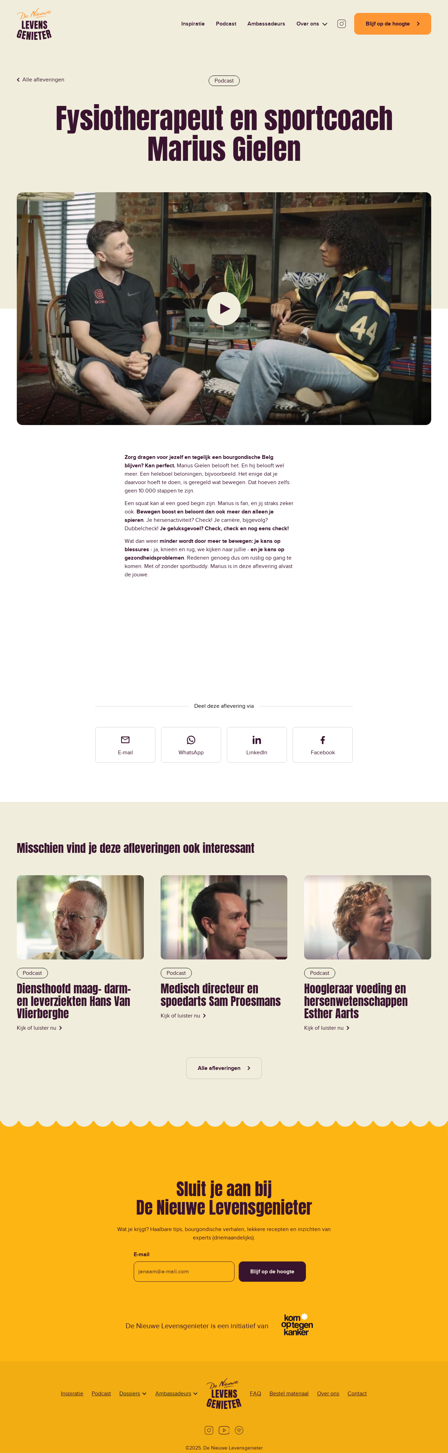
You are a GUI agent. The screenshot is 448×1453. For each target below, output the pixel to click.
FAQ (255, 1393)
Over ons (328, 1393)
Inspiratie (72, 1393)
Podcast (101, 1393)
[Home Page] (34, 24)
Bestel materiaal (289, 1393)
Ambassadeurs (173, 1393)
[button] (312, 24)
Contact (357, 1393)
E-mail (141, 1254)
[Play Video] (224, 308)
